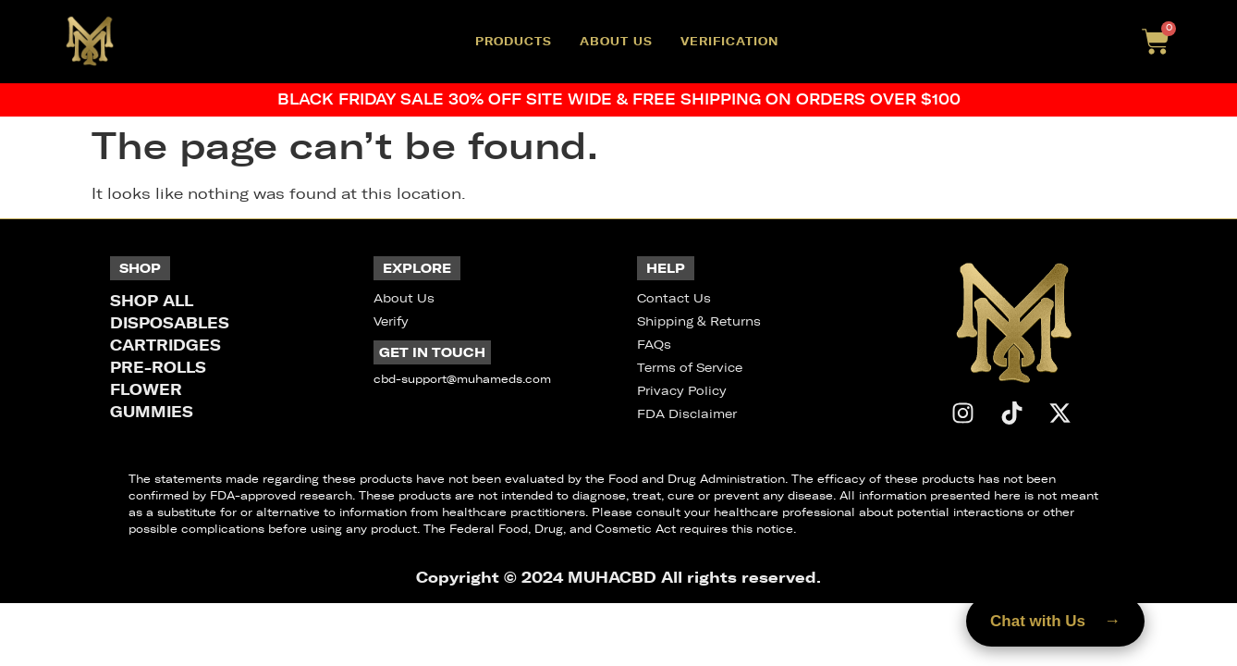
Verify (391, 321)
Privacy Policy (682, 391)
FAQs (654, 345)
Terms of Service (689, 368)
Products (513, 41)
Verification (729, 41)
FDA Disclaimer (687, 414)
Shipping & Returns (699, 321)
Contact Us (674, 298)
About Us (616, 41)
